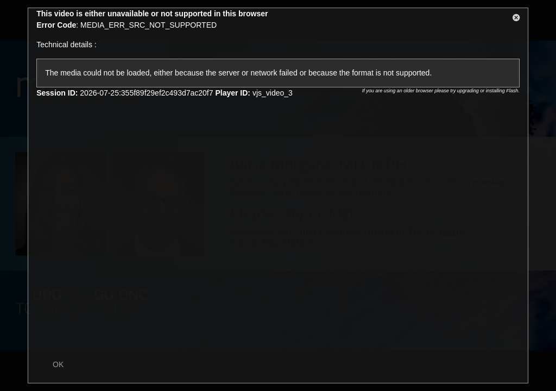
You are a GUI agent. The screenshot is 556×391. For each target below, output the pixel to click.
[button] (516, 19)
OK (58, 364)
